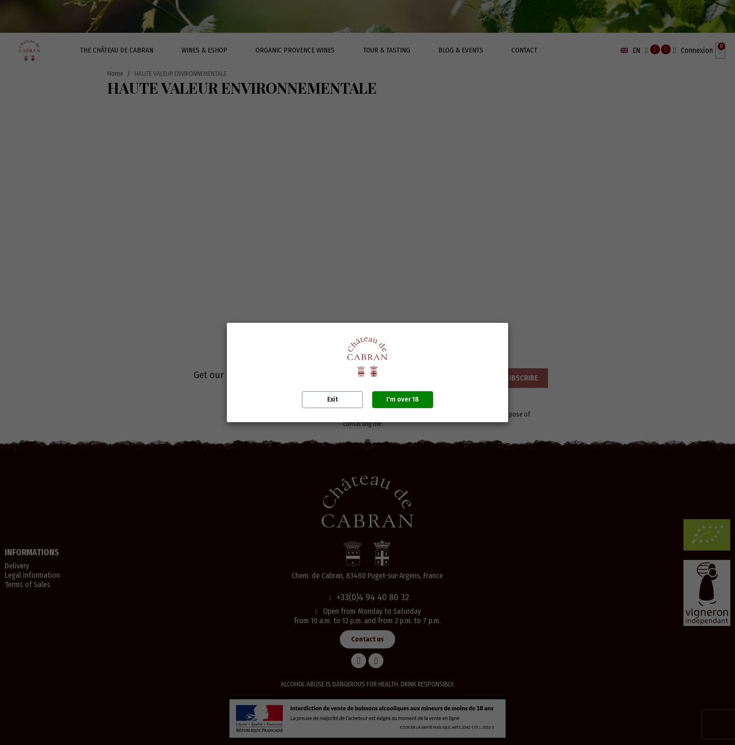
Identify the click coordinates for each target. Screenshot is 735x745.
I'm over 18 (402, 399)
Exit (332, 399)
